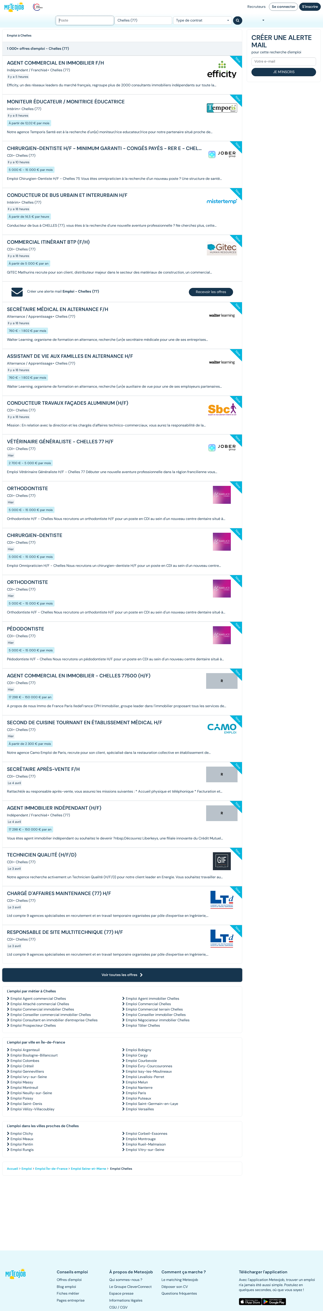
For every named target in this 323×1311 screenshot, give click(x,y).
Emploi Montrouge (141, 1139)
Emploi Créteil (22, 1066)
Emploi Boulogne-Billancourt (34, 1055)
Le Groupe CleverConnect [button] (130, 1286)
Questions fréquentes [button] (179, 1293)
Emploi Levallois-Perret (145, 1076)
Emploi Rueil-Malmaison (146, 1144)
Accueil (12, 1169)
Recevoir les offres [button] (211, 291)
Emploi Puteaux (138, 1098)
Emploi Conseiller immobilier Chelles (156, 1014)
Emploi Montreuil (24, 1087)
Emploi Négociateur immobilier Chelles (158, 1020)
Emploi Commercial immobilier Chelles (42, 1009)
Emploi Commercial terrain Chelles (154, 1009)
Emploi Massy (22, 1082)
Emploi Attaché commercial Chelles (40, 1004)
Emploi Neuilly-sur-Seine (31, 1093)
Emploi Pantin (22, 1144)
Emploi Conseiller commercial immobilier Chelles (51, 1014)
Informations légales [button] (125, 1300)
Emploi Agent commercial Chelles (38, 998)
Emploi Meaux (22, 1139)
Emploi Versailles (140, 1109)
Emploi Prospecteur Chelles (33, 1025)
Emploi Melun (137, 1082)
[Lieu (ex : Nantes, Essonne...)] (143, 20)
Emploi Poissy (22, 1098)
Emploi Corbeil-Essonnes (146, 1133)
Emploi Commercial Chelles (148, 1004)
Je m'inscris (284, 72)
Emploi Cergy (137, 1055)
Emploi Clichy (22, 1133)
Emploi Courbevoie (141, 1060)
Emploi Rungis (22, 1149)
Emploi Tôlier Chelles (143, 1025)
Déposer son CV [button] (175, 1286)
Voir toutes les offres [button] (122, 974)
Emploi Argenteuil (25, 1050)
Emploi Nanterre (139, 1087)
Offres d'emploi (69, 1279)
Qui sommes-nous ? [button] (125, 1279)
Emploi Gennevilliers (27, 1071)
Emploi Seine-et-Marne (88, 1169)
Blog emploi (66, 1286)
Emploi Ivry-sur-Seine (29, 1076)
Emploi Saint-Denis (26, 1103)
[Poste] (84, 20)
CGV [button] (124, 1307)
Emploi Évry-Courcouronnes (149, 1066)
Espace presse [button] (121, 1293)
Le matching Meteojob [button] (180, 1279)
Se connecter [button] (283, 6)
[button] (18, 1273)
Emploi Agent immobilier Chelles (152, 998)
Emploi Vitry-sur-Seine (145, 1149)
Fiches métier (68, 1293)
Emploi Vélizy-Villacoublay (33, 1109)
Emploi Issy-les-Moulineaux (149, 1071)
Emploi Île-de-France (51, 1169)
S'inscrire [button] (310, 6)
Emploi (27, 1169)
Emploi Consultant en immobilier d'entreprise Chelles (54, 1020)
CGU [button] (113, 1307)
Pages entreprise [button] (71, 1300)
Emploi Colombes (25, 1060)
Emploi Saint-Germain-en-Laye (152, 1103)
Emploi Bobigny (138, 1050)
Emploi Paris (136, 1093)
